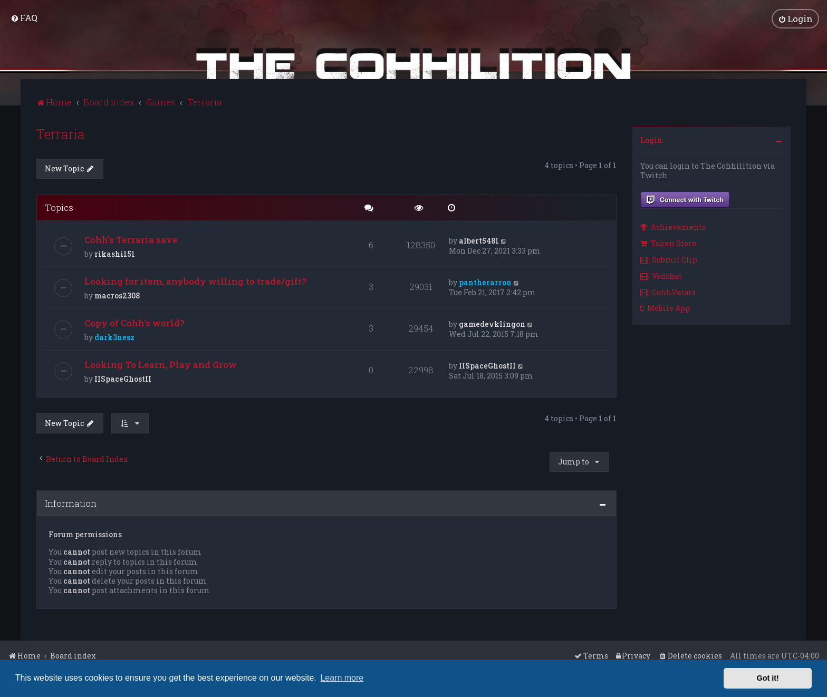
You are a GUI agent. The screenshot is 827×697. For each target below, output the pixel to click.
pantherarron (485, 282)
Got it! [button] (768, 678)
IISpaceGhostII (122, 379)
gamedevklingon (492, 324)
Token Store (668, 243)
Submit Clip (668, 259)
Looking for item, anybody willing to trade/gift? (195, 281)
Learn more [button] (341, 677)
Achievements (673, 227)
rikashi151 (114, 254)
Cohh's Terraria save (131, 240)
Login (651, 139)
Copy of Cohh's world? (134, 323)
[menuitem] (24, 17)
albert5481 (479, 241)
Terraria (60, 133)
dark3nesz (114, 337)
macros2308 (117, 296)
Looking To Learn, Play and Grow (160, 365)
